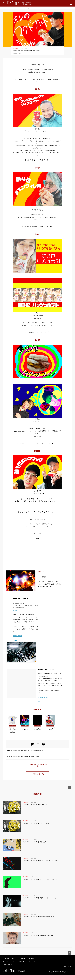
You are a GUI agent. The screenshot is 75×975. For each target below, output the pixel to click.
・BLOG (14, 961)
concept (15, 610)
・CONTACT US (7, 965)
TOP (4, 8)
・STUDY (13, 958)
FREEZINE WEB (17, 636)
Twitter (15, 640)
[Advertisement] (37, 555)
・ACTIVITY (6, 961)
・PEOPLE (6, 958)
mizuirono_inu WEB (43, 697)
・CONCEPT (21, 961)
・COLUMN (21, 958)
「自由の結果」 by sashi (15, 8)
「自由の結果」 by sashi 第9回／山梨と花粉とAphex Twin (25, 750)
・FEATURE (30, 958)
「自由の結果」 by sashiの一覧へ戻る (37, 765)
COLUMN (8, 8)
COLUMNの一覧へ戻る (37, 774)
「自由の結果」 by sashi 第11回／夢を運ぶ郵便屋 (23, 756)
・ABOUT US (31, 961)
